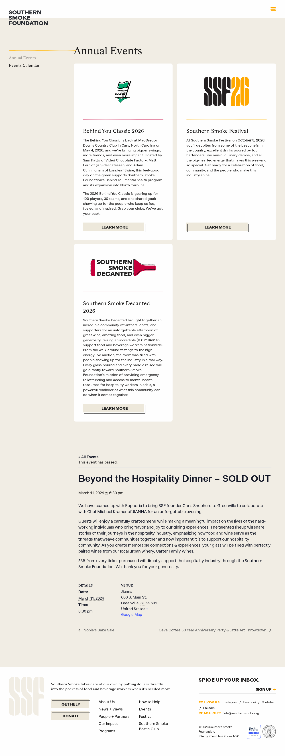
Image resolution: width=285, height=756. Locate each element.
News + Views (111, 717)
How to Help (149, 710)
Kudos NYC (231, 744)
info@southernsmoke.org (241, 721)
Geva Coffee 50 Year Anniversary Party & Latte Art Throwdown (213, 638)
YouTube (268, 710)
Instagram (231, 710)
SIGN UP (263, 698)
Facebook (250, 710)
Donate (71, 724)
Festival (145, 724)
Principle (215, 744)
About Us (107, 710)
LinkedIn (209, 716)
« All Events (88, 465)
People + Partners (114, 724)
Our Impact (108, 732)
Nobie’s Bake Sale (98, 638)
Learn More (115, 227)
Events (145, 717)
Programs (107, 739)
